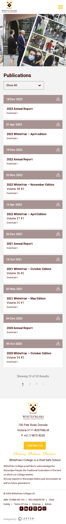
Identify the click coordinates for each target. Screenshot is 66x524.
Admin (48, 504)
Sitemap (36, 504)
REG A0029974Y (37, 499)
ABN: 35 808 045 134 (14, 499)
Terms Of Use (21, 504)
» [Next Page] (43, 384)
